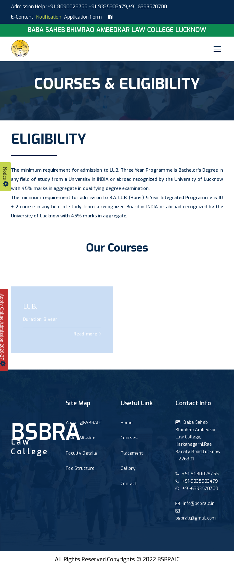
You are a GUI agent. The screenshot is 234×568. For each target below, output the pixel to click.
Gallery (128, 468)
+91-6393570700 (197, 488)
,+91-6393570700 (147, 6)
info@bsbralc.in (195, 503)
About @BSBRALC (84, 423)
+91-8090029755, (67, 6)
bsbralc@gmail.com (196, 515)
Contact (129, 484)
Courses (129, 438)
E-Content (22, 17)
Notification (48, 17)
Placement (132, 453)
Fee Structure (80, 468)
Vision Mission (80, 438)
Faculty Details (81, 453)
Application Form (83, 17)
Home (127, 423)
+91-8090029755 (197, 474)
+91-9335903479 (107, 6)
